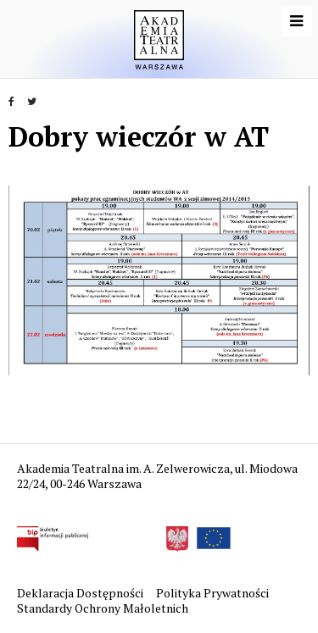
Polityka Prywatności (213, 593)
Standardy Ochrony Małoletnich (102, 608)
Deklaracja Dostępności (81, 593)
